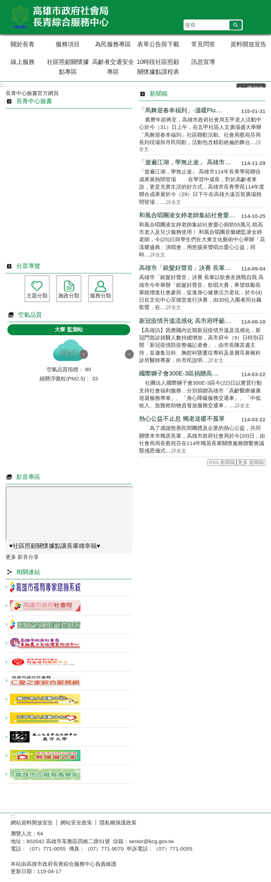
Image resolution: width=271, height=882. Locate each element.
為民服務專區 (113, 44)
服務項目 (68, 44)
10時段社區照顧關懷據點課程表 (158, 67)
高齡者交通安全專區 (113, 67)
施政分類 (68, 295)
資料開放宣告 (248, 44)
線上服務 (23, 62)
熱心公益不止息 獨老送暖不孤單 (182, 418)
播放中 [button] (68, 353)
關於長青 (23, 44)
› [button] (129, 354)
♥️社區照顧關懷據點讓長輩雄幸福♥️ (54, 546)
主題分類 (37, 295)
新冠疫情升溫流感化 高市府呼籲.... (185, 321)
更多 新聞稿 (251, 462)
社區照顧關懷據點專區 (68, 67)
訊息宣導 (203, 62)
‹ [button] (84, 354)
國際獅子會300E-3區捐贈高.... (178, 373)
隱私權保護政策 (118, 822)
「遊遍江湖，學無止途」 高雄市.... (185, 162)
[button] (235, 25)
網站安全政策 (76, 822)
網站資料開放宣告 (32, 822)
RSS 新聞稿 (222, 462)
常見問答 (203, 44)
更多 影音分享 (22, 557)
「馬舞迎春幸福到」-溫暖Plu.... (180, 110)
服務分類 (100, 295)
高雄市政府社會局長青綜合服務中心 (59, 17)
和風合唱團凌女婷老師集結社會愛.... (187, 215)
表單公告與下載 (158, 44)
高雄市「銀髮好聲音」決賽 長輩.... (185, 268)
